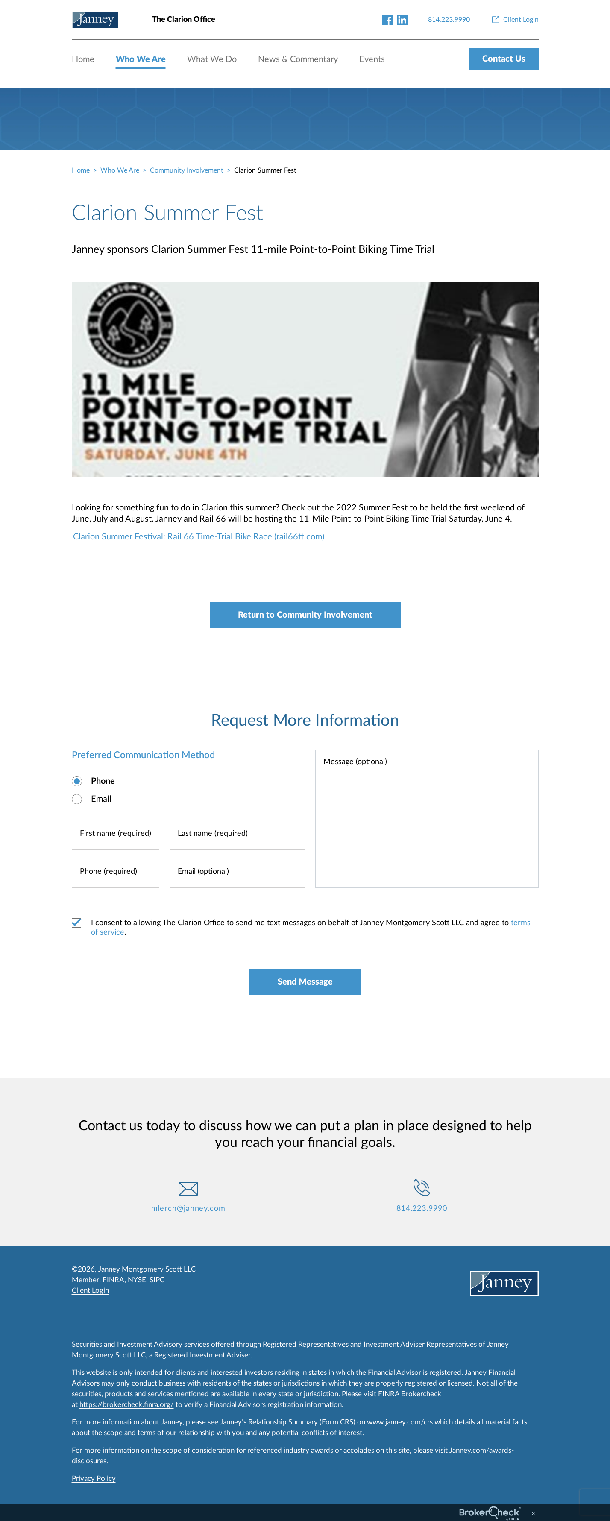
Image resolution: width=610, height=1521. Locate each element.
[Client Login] (514, 20)
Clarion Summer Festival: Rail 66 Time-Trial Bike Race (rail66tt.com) (198, 537)
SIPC (157, 1280)
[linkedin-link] (402, 19)
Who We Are (141, 59)
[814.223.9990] (449, 20)
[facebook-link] (387, 19)
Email (101, 799)
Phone (103, 781)
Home (83, 59)
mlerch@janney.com (188, 1209)
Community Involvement (186, 170)
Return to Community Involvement (305, 615)
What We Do (212, 59)
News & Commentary (298, 59)
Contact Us (503, 59)
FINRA (113, 1280)
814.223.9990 (421, 1209)
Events (372, 59)
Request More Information (305, 720)
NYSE (137, 1280)
